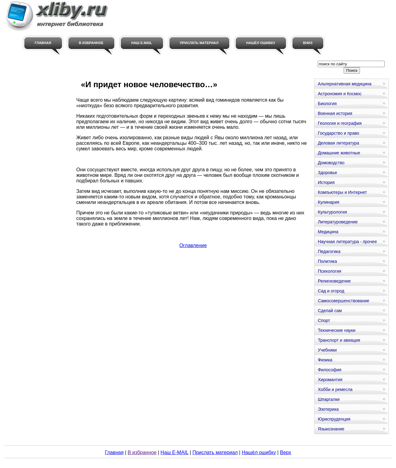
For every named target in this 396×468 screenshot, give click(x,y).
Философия (329, 369)
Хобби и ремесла (335, 389)
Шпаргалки (329, 399)
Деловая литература (338, 142)
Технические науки (336, 330)
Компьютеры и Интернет (342, 192)
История (326, 182)
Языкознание (331, 428)
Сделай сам (330, 310)
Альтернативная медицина (344, 83)
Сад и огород (331, 290)
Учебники (327, 350)
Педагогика (329, 251)
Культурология (332, 212)
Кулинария (328, 202)
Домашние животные (339, 152)
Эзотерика (328, 409)
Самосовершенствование (343, 300)
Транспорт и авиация (339, 340)
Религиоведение (334, 281)
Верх (285, 452)
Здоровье (327, 172)
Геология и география (339, 123)
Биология (327, 103)
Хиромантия (330, 379)
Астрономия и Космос (339, 93)
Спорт (324, 320)
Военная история (335, 113)
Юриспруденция (334, 419)
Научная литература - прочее (347, 241)
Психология (329, 271)
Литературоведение (337, 221)
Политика (327, 261)
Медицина (328, 231)
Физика (325, 359)
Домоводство (331, 162)
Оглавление (193, 245)
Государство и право (338, 133)
